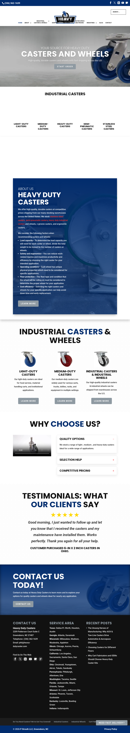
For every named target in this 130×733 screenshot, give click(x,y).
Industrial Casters (61, 722)
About (27, 23)
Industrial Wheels (78, 722)
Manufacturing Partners (66, 22)
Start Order (65, 66)
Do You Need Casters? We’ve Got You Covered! (32, 722)
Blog (101, 23)
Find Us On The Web (22, 655)
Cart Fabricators (95, 722)
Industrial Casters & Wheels (40, 22)
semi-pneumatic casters (37, 220)
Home (20, 23)
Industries (91, 23)
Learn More (28, 303)
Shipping (55, 23)
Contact (108, 23)
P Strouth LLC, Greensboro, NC (34, 729)
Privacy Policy (110, 729)
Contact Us (23, 604)
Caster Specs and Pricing (79, 22)
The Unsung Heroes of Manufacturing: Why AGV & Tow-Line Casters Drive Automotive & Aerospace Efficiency (100, 635)
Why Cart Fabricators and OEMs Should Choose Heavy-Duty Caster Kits (102, 659)
